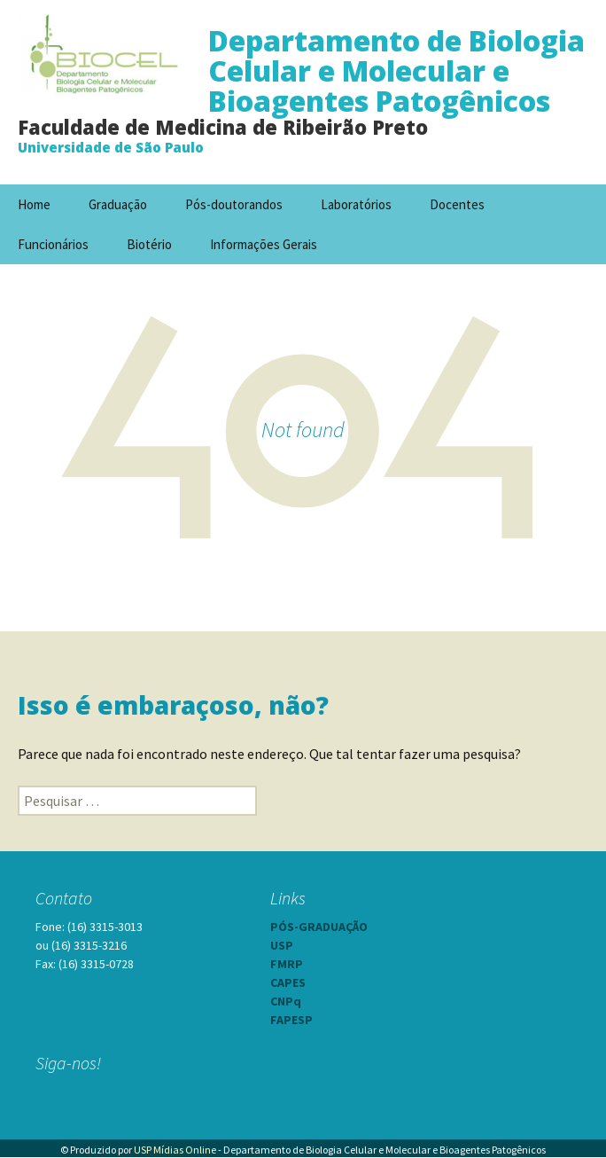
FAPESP (291, 1020)
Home (34, 204)
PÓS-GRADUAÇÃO (319, 927)
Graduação (118, 204)
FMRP (286, 964)
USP (281, 945)
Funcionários (53, 244)
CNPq (285, 1001)
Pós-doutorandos (234, 204)
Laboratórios (356, 204)
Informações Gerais (263, 244)
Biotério (149, 244)
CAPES (288, 982)
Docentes (457, 204)
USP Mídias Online (175, 1149)
